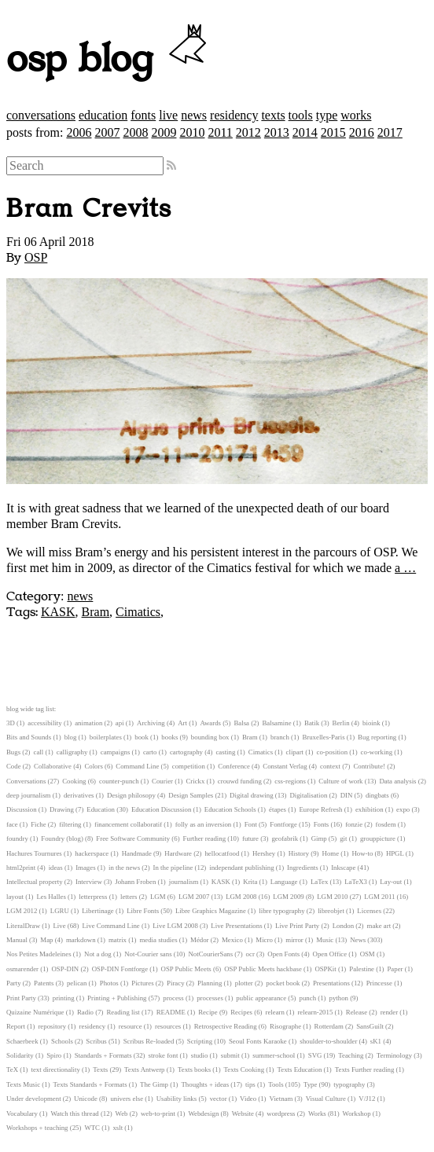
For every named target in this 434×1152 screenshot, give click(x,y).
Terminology (394, 1055)
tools (301, 115)
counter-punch (119, 781)
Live (59, 926)
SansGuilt (370, 1026)
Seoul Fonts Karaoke (258, 1041)
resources (168, 1026)
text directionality (55, 1069)
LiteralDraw (23, 926)
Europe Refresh (320, 809)
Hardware (178, 853)
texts (273, 115)
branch (279, 737)
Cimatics (138, 611)
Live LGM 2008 (175, 926)
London (343, 926)
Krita (250, 882)
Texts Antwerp (144, 1069)
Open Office (330, 954)
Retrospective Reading (225, 1026)
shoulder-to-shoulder (328, 1041)
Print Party (21, 998)
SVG (315, 1055)
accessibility (44, 723)
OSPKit (325, 969)
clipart (294, 752)
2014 (305, 132)
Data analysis (397, 781)
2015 (333, 132)
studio (199, 1055)
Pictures (142, 983)
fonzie (353, 824)
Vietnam (281, 1098)
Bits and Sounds (28, 737)
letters (129, 897)
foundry (17, 838)
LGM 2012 (21, 911)
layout (15, 897)
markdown (81, 940)
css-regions (290, 781)
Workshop (357, 1113)
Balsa (241, 723)
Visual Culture (326, 1098)
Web (122, 1113)
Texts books (194, 1069)
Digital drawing (251, 795)
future (250, 838)
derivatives (79, 795)
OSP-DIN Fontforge (120, 969)
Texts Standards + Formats (90, 1084)
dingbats (377, 795)
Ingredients (302, 867)
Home (331, 853)
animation (88, 723)
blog (70, 737)
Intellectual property (34, 882)
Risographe (285, 1026)
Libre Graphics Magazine (210, 911)
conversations (40, 115)
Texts (100, 1069)
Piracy (175, 983)
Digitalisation (308, 795)
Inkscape (343, 867)
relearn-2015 (315, 1012)
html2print (20, 867)
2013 (276, 132)
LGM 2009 (288, 897)
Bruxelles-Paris (323, 737)
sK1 (375, 1041)
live (168, 115)
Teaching (350, 1055)
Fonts (321, 824)
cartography (186, 752)
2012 (248, 132)
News (358, 940)
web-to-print (158, 1113)
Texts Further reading (365, 1069)
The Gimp (154, 1084)
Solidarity (20, 1055)
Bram (96, 611)
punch (308, 998)
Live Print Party (297, 926)
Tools (275, 1084)
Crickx (195, 781)
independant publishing (241, 867)
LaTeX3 (355, 882)
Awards (210, 723)
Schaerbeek (22, 1041)
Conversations (26, 781)
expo (403, 809)
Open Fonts (283, 954)
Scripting (199, 1041)
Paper (395, 969)
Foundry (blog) (62, 838)
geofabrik (284, 838)
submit (230, 1055)
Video (248, 1098)
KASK (58, 611)
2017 (390, 132)
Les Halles (50, 897)
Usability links (176, 1098)
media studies (158, 940)
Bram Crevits (89, 209)
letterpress (93, 897)
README (171, 1012)
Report (15, 1026)
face (12, 824)
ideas (56, 867)
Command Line (137, 766)
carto (150, 752)
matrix (117, 940)
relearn (274, 1012)
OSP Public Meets (186, 969)
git (343, 838)
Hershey (263, 853)
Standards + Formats (103, 1055)
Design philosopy (131, 795)
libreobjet (331, 911)
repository (52, 1026)
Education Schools (230, 809)
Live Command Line (110, 926)
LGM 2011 (379, 897)
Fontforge (283, 824)
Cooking (74, 781)
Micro (264, 940)
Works (317, 1113)
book (141, 737)
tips (250, 1084)
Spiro (53, 1055)
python (338, 998)
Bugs (13, 752)
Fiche (38, 824)
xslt (117, 1128)
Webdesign (203, 1113)
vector (218, 1098)
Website (243, 1113)
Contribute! (369, 766)
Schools (62, 1041)
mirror (294, 940)
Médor (199, 940)
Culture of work (340, 781)
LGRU (59, 911)
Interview (88, 882)
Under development (33, 1098)
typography (349, 1084)
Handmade (137, 853)
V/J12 (367, 1098)
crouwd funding (240, 781)
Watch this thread (74, 1113)
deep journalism (28, 795)
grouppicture (377, 838)
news (194, 115)
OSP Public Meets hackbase (263, 969)
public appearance (261, 998)
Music (324, 940)
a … (405, 567)
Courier (162, 781)
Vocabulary (22, 1113)
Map (46, 940)
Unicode (85, 1098)
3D (10, 723)
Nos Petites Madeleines (39, 954)
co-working (377, 752)
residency (234, 115)
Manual (17, 940)
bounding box (210, 737)
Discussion (21, 809)
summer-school (273, 1055)
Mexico (232, 940)
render (389, 1012)
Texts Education (300, 1069)
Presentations (331, 983)
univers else (126, 1098)
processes (210, 998)
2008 (135, 132)
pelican (76, 983)
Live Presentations (236, 926)
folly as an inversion (203, 824)
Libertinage (98, 911)
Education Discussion (161, 809)
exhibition (369, 809)
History (299, 853)
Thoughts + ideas (205, 1084)
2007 (107, 132)
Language (284, 882)
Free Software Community (133, 838)
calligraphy (72, 752)
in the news (124, 867)
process (173, 998)
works (355, 115)
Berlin (341, 723)
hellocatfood (221, 853)
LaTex (319, 882)
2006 (78, 132)
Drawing (62, 809)
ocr (250, 954)
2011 (220, 132)
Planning (209, 983)
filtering (70, 824)
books (169, 737)
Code (13, 766)
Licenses (369, 911)
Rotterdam (329, 1026)
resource (130, 1026)
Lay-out (391, 882)
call (39, 752)
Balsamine (276, 723)
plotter (244, 983)
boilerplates (106, 737)
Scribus (96, 1041)
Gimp (319, 838)
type (327, 115)
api (120, 723)
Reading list (122, 1012)
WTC (92, 1128)
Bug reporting (377, 737)
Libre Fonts (143, 911)
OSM (367, 954)
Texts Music (23, 1084)
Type (310, 1084)
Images (85, 867)
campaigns (116, 752)
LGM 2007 (193, 897)
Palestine (361, 969)
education (103, 115)
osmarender (22, 969)
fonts (143, 115)
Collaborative (53, 766)
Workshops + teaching (37, 1128)
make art (379, 926)
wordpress (281, 1113)
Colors (93, 766)
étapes (277, 809)
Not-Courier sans (147, 954)
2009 (163, 132)
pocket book (283, 983)
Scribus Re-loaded (149, 1041)
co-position (332, 752)
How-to (362, 853)
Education (100, 809)
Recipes (241, 1012)
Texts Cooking (244, 1069)
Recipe (207, 1012)
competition (188, 766)
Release (356, 1012)
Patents (43, 983)
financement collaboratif (128, 824)
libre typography (281, 911)
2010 (191, 132)
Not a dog (98, 954)
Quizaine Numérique (35, 1012)
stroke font (163, 1055)
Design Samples (190, 795)
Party (13, 983)
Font (251, 824)
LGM (158, 897)
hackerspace (91, 853)
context (330, 766)
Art (182, 723)
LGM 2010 (332, 897)
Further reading (204, 838)
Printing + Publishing (116, 998)
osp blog (108, 59)
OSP (35, 257)
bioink (371, 723)
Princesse (379, 983)
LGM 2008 (241, 897)
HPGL (395, 853)
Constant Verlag (285, 766)
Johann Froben (135, 882)
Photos (109, 983)
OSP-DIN (65, 969)
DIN (346, 795)
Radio (85, 1012)
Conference (234, 766)
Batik (311, 723)
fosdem (386, 824)
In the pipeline (173, 867)
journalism (184, 882)
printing (64, 998)
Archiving (151, 723)
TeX (12, 1069)
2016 (361, 132)
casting (225, 752)
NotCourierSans (210, 954)
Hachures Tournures (34, 853)
